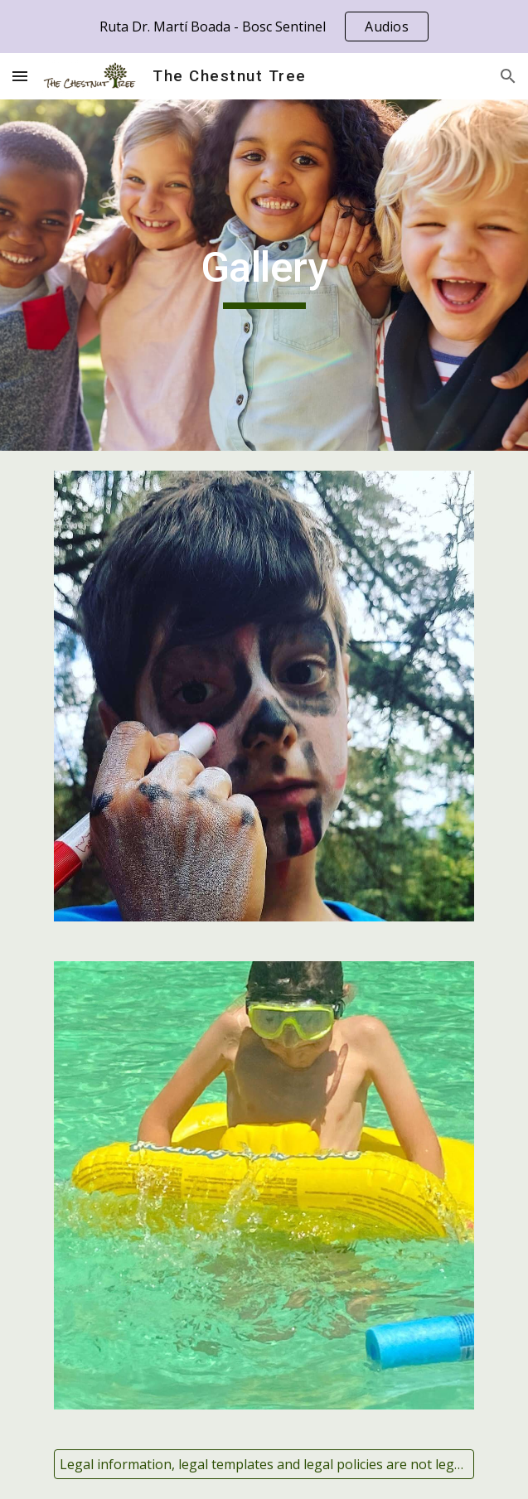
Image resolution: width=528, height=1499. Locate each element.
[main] (264, 275)
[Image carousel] (264, 696)
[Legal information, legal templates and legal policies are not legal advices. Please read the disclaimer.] (264, 1464)
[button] (20, 76)
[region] (264, 26)
